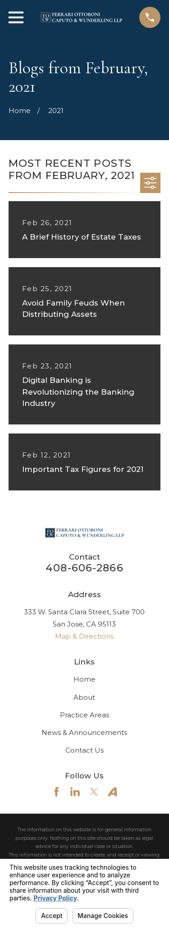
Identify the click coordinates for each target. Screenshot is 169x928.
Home (84, 679)
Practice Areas (84, 715)
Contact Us (84, 750)
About (84, 697)
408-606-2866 (84, 567)
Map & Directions (84, 636)
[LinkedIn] (75, 791)
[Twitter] (94, 791)
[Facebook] (56, 791)
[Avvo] (112, 791)
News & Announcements (84, 732)
